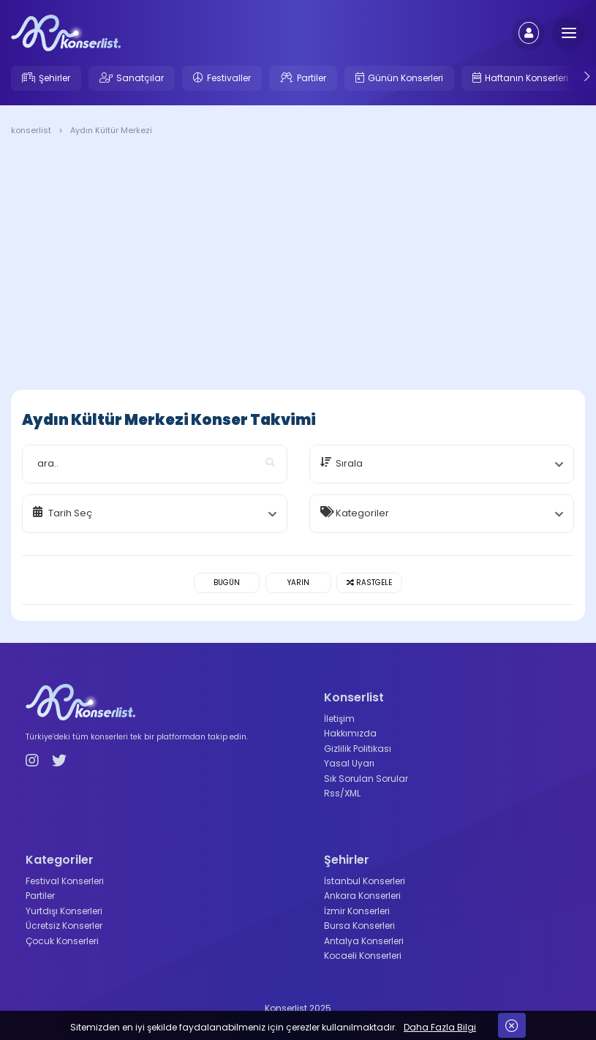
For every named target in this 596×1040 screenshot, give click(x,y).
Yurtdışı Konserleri (64, 911)
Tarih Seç (70, 513)
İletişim (339, 718)
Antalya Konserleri (364, 941)
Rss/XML (342, 793)
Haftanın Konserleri (526, 78)
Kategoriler (362, 513)
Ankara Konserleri (362, 895)
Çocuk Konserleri (62, 941)
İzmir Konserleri (357, 911)
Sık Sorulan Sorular (366, 778)
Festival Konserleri (65, 881)
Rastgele (369, 582)
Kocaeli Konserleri (362, 955)
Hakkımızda (350, 733)
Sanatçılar (140, 78)
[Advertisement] (298, 265)
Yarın (298, 582)
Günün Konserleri (405, 78)
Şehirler (54, 78)
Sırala (349, 463)
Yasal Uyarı (349, 763)
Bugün (227, 582)
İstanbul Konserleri (364, 881)
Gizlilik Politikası (357, 748)
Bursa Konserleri (359, 925)
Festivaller (229, 78)
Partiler (311, 78)
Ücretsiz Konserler (64, 925)
